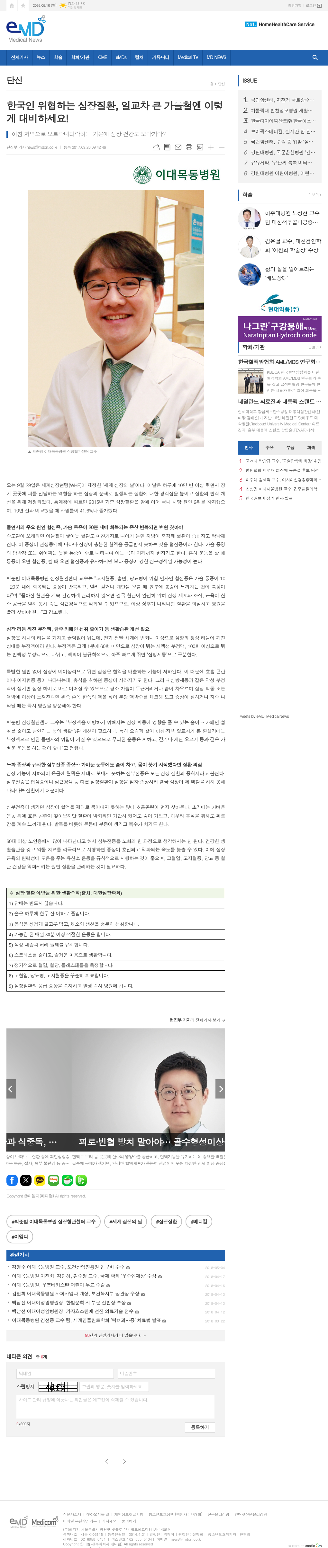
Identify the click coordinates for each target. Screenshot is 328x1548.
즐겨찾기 (23, 5)
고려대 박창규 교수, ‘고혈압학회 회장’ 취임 (284, 461)
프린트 (189, 147)
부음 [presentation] (290, 447)
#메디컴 (199, 1221)
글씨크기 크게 (211, 147)
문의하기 (129, 1521)
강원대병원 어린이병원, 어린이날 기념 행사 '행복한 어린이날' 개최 (283, 173)
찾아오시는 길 (97, 1514)
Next (220, 1089)
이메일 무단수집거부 (80, 1521)
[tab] (248, 448)
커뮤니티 (160, 57)
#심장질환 (166, 1221)
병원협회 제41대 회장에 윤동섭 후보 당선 (282, 470)
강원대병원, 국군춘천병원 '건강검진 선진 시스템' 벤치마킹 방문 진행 (283, 152)
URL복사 (156, 147)
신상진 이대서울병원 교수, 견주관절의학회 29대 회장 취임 (284, 489)
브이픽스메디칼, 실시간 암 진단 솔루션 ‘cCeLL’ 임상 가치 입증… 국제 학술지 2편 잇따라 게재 (283, 131)
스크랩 (200, 147)
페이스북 (12, 1180)
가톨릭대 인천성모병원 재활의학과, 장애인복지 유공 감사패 (283, 110)
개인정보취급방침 (128, 1514)
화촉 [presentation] (311, 447)
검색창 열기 (315, 58)
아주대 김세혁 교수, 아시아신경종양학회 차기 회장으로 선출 (284, 480)
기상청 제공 (75, 7)
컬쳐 (139, 57)
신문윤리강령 (218, 1514)
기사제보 (109, 1521)
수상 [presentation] (269, 447)
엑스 (26, 1180)
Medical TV (188, 57)
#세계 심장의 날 (125, 1221)
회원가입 (294, 5)
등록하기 (200, 1427)
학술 (58, 57)
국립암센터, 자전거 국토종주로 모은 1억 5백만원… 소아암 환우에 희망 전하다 (283, 100)
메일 (178, 147)
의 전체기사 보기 (195, 1020)
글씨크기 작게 (222, 147)
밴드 (81, 1180)
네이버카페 (67, 1180)
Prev (11, 1089)
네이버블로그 (53, 1180)
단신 (221, 83)
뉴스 (41, 57)
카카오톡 (39, 1180)
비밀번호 (128, 1373)
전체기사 (19, 57)
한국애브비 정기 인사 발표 (269, 498)
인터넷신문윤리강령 (250, 1514)
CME (102, 57)
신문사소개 (72, 1514)
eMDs (121, 57)
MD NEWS (216, 57)
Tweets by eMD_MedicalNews (263, 716)
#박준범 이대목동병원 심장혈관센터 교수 (54, 1221)
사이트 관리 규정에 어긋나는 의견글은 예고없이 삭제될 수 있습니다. (84, 1399)
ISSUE (249, 80)
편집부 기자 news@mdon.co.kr (31, 147)
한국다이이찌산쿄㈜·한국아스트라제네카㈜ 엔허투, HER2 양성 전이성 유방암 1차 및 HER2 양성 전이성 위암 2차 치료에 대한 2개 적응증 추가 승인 (283, 121)
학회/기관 (80, 57)
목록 (167, 147)
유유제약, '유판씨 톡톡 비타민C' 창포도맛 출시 (283, 162)
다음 (124, 1461)
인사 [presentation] (248, 447)
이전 (107, 1461)
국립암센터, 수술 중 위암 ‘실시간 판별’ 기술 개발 (283, 141)
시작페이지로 (11, 5)
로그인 (311, 5)
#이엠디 (20, 1236)
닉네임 (25, 1373)
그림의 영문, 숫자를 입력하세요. (112, 1386)
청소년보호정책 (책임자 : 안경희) (175, 1514)
